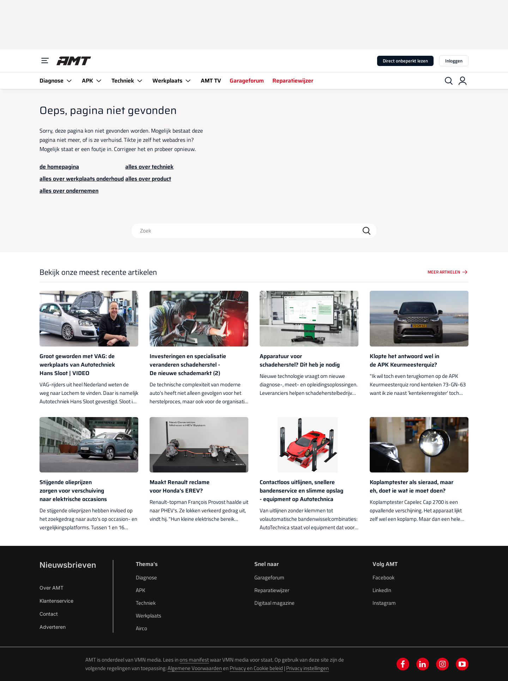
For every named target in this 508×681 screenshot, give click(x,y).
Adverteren (53, 627)
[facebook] (403, 664)
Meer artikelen (448, 272)
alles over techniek (149, 166)
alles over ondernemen (69, 190)
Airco (141, 628)
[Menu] (45, 61)
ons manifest (194, 660)
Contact (49, 614)
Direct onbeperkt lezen (405, 60)
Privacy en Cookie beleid (256, 668)
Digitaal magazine (274, 603)
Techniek (122, 80)
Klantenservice (56, 601)
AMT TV (211, 80)
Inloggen (453, 60)
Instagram (384, 603)
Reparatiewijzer (292, 80)
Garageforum (247, 80)
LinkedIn (382, 590)
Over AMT (52, 588)
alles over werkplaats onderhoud (82, 178)
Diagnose (52, 80)
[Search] (366, 230)
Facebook (383, 577)
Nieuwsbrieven (68, 564)
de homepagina (59, 166)
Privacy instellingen (307, 668)
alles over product (148, 178)
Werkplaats (167, 80)
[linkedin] (422, 664)
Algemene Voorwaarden (195, 668)
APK (87, 80)
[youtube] (462, 664)
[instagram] (442, 664)
